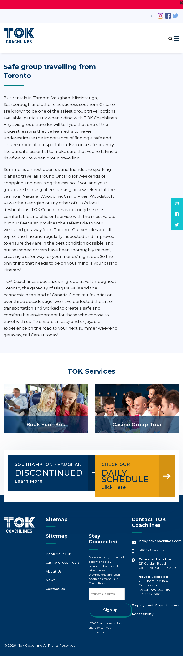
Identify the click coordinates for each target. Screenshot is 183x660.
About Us (53, 573)
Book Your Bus (58, 557)
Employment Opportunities (155, 609)
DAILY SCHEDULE (128, 472)
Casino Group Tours (62, 565)
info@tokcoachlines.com (160, 545)
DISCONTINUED (41, 475)
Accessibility (142, 616)
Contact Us (55, 588)
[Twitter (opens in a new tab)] (175, 15)
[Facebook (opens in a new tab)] (168, 15)
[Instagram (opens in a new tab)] (160, 15)
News (50, 580)
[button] (168, 36)
